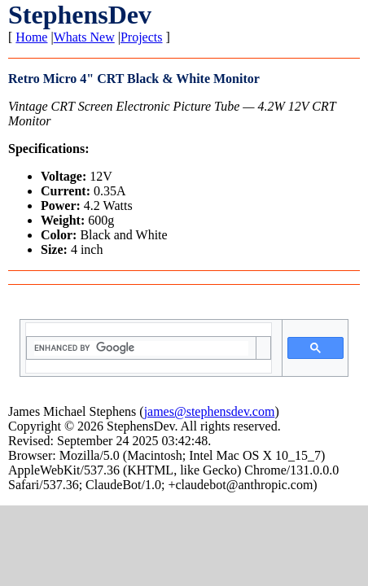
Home (31, 37)
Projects (141, 37)
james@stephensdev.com (209, 411)
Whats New (84, 37)
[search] (141, 348)
